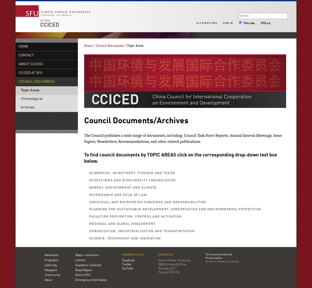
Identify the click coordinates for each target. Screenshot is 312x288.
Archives (27, 107)
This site (247, 23)
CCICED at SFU (31, 73)
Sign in (228, 23)
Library (80, 260)
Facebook (128, 260)
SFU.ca (263, 23)
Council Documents (37, 82)
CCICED (45, 20)
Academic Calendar (88, 265)
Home (23, 46)
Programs (51, 260)
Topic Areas (30, 90)
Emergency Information (91, 280)
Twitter (127, 264)
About (49, 280)
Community (52, 275)
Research (51, 270)
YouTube (127, 268)
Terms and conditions (218, 255)
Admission (52, 255)
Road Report (83, 270)
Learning (51, 265)
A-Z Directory (207, 23)
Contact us (166, 255)
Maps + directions (87, 255)
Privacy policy (213, 258)
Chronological (31, 99)
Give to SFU (82, 275)
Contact (26, 55)
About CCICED (31, 64)
